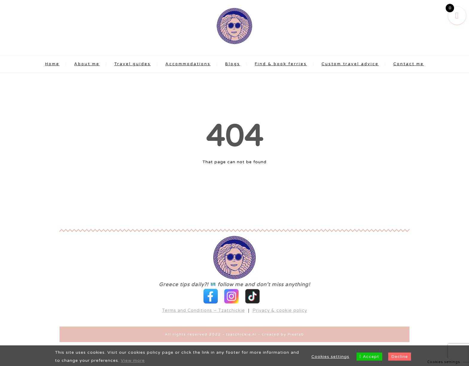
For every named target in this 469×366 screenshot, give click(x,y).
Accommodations (188, 64)
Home (52, 64)
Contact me (408, 64)
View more (133, 360)
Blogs (232, 64)
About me (87, 64)
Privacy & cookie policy (279, 300)
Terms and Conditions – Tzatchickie (203, 300)
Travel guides (132, 64)
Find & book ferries (281, 64)
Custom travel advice (350, 64)
